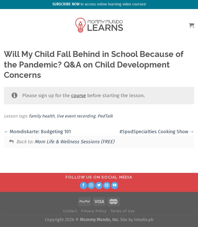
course (78, 95)
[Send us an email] (106, 185)
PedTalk (105, 116)
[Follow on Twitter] (99, 185)
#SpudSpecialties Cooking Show (156, 131)
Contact (70, 211)
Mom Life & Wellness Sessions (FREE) (74, 142)
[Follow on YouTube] (114, 185)
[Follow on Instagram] (91, 185)
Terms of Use (123, 211)
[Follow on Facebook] (83, 185)
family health (42, 116)
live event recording (76, 116)
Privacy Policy (93, 211)
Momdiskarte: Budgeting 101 (37, 131)
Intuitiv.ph (143, 219)
